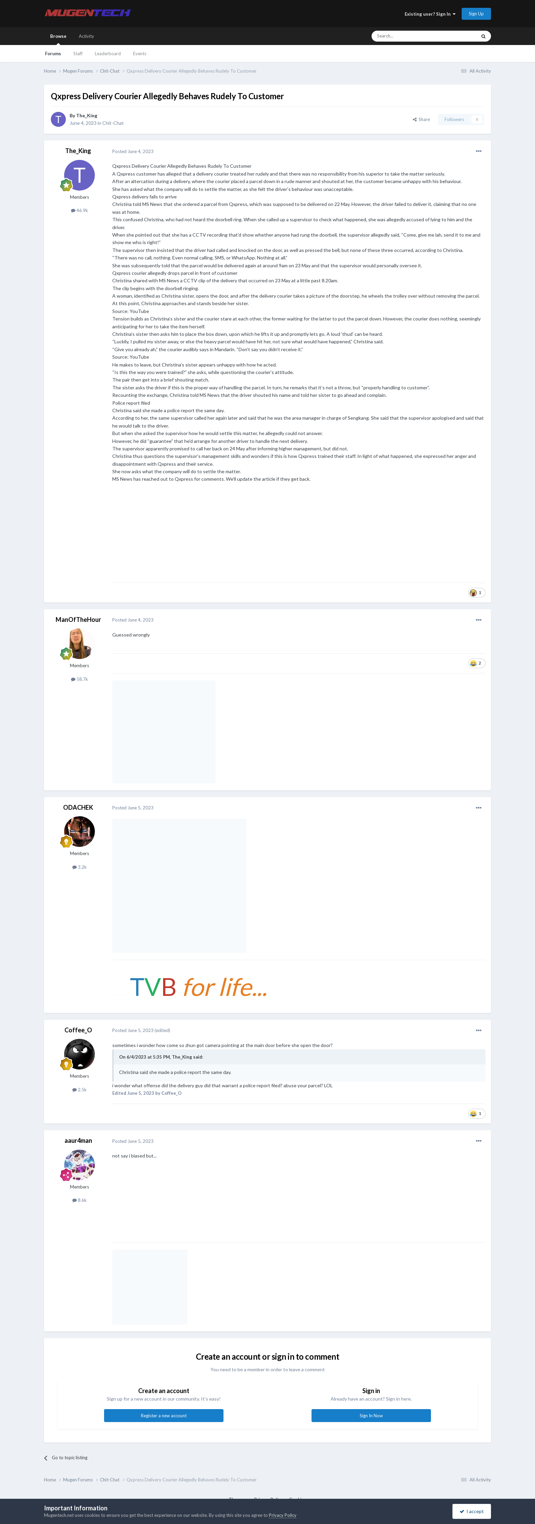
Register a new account (164, 1415)
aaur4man (78, 1140)
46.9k (79, 210)
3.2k (79, 867)
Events (139, 53)
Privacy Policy (283, 1515)
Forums (53, 53)
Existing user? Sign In (430, 14)
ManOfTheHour (78, 619)
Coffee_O (78, 1030)
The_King (86, 115)
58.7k (79, 679)
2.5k (79, 1089)
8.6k (79, 1200)
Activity (86, 36)
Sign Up (476, 13)
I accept (472, 1511)
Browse (58, 39)
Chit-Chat (113, 123)
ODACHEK (78, 807)
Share (421, 119)
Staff (78, 53)
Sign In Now (371, 1415)
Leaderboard (108, 53)
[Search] (417, 36)
